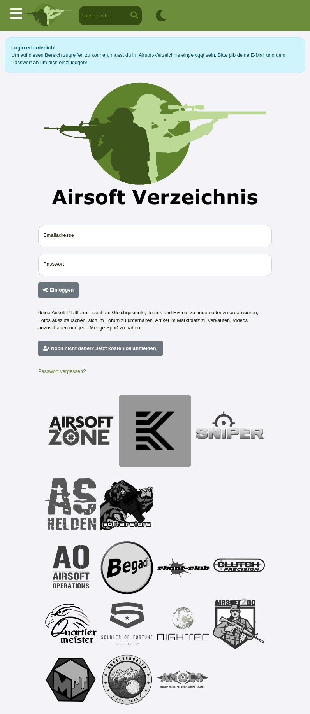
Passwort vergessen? (62, 371)
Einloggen (58, 290)
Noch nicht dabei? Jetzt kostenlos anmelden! (100, 348)
